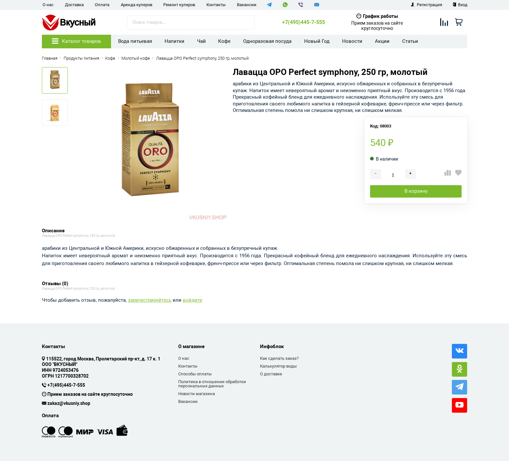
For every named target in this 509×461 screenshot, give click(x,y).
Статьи (410, 41)
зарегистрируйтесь (149, 300)
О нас (48, 4)
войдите (192, 300)
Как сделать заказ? (279, 358)
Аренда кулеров (136, 4)
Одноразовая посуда (267, 41)
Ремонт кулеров (179, 4)
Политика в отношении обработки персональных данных (212, 384)
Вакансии (246, 4)
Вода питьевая (135, 41)
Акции (382, 41)
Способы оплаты (195, 374)
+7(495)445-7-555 (303, 22)
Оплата (102, 4)
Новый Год (316, 41)
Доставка (74, 4)
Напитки (174, 41)
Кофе (224, 41)
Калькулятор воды (278, 366)
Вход (459, 4)
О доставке (271, 374)
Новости (352, 41)
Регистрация (426, 4)
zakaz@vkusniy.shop (68, 403)
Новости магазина (196, 394)
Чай (201, 41)
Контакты (216, 4)
